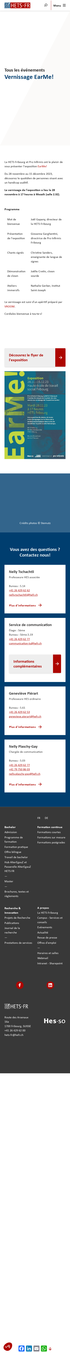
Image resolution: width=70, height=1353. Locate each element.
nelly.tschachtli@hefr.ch (23, 595)
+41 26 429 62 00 (14, 1030)
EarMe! (42, 166)
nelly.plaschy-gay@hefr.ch (24, 774)
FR (38, 818)
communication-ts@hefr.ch (25, 643)
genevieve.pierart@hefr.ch (25, 716)
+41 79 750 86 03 (19, 769)
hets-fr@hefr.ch (13, 1035)
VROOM (9, 306)
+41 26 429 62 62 (19, 590)
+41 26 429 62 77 (19, 639)
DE (46, 818)
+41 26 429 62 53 (19, 712)
